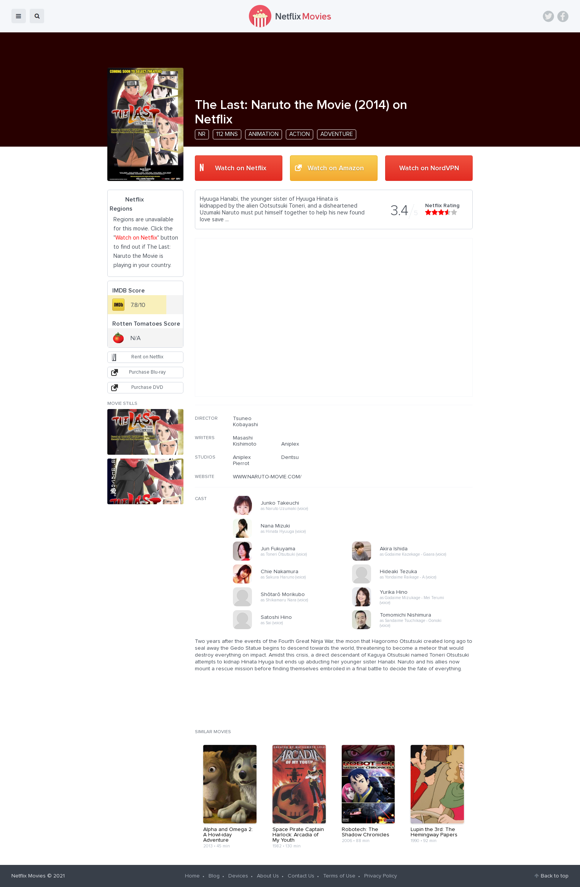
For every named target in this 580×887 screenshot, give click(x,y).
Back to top (555, 876)
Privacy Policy (380, 876)
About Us (268, 876)
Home (192, 876)
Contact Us (301, 876)
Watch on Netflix (240, 168)
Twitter (548, 16)
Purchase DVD (147, 387)
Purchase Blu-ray (147, 372)
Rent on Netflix (147, 357)
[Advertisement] (416, 464)
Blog (214, 876)
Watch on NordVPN (429, 168)
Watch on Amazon (336, 168)
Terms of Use (339, 876)
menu (18, 16)
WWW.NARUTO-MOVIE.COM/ (267, 476)
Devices (238, 876)
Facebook (563, 16)
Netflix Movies (28, 876)
